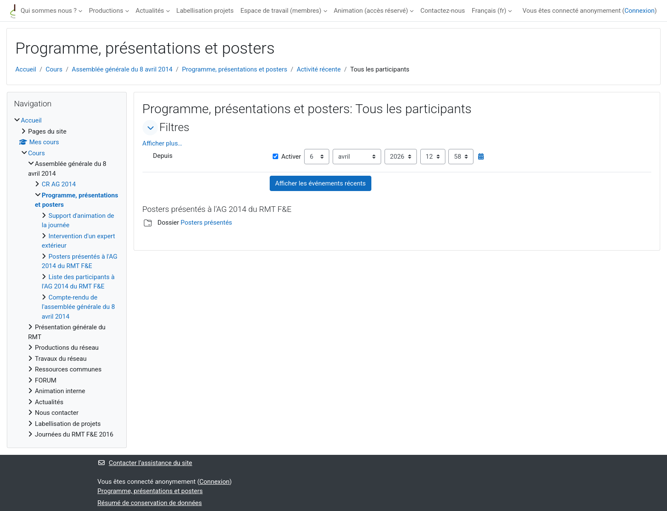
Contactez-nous (442, 10)
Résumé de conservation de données (149, 503)
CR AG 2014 (59, 184)
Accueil (25, 69)
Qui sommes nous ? (48, 10)
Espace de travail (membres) (280, 10)
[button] (150, 127)
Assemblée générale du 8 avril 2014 (122, 69)
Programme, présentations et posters (234, 69)
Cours (54, 69)
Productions (106, 10)
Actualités (150, 10)
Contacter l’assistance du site (144, 463)
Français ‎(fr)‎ (489, 10)
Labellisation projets (205, 10)
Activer (287, 156)
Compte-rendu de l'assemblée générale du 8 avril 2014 (78, 307)
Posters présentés (206, 222)
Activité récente (318, 69)
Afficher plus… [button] (162, 143)
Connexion (639, 10)
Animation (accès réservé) (371, 10)
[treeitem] (67, 278)
